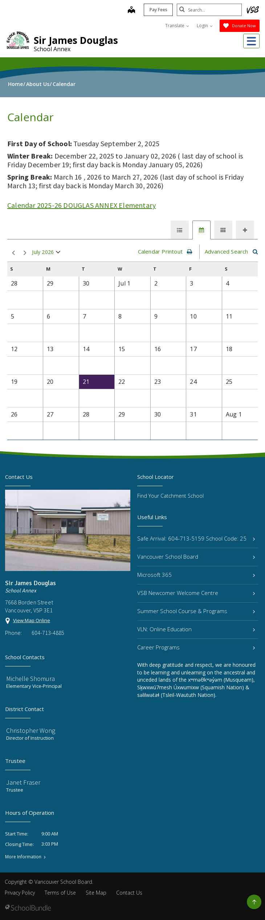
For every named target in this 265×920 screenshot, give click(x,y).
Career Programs (196, 647)
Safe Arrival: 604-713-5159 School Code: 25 (196, 538)
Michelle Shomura (30, 678)
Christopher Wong (30, 730)
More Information (23, 857)
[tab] (180, 230)
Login (205, 25)
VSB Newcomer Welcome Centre (196, 592)
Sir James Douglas (76, 40)
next (25, 253)
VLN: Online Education (196, 629)
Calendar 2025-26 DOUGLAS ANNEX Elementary (81, 205)
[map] (131, 10)
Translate (177, 25)
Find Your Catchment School (170, 495)
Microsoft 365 (196, 574)
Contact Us (129, 892)
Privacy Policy (20, 892)
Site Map (96, 892)
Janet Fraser (23, 782)
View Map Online (31, 620)
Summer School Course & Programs (196, 611)
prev (13, 253)
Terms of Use (60, 892)
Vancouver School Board (196, 556)
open (58, 253)
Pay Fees (158, 10)
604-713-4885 (48, 632)
